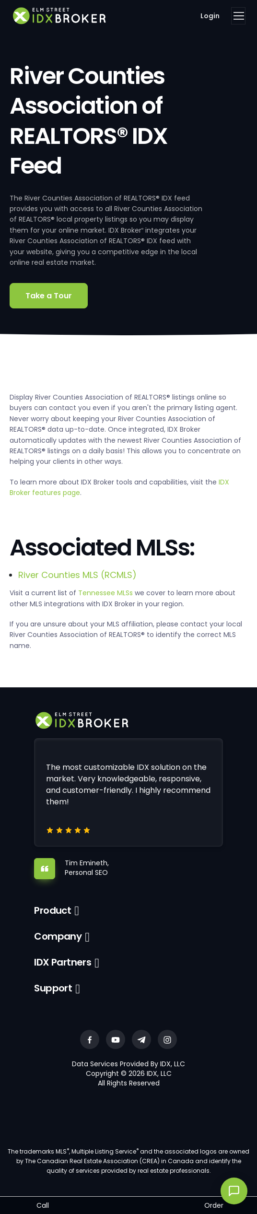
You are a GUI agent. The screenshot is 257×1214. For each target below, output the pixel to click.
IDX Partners (62, 962)
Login (210, 16)
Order (213, 1205)
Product (52, 910)
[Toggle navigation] (238, 15)
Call (42, 1205)
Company (58, 936)
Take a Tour (48, 295)
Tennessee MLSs (105, 593)
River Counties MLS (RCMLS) (77, 575)
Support (53, 988)
